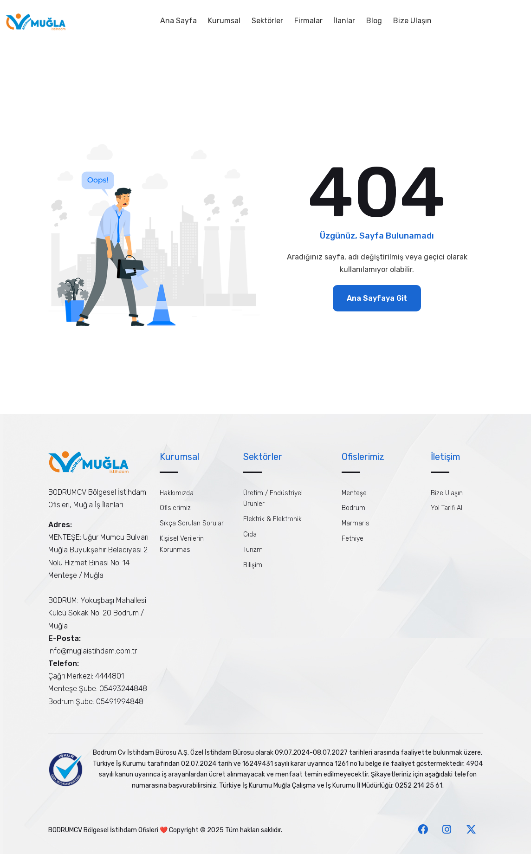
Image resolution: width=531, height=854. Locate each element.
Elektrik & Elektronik (272, 519)
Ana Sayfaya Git (377, 298)
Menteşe (354, 493)
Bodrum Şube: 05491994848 (95, 701)
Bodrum (353, 508)
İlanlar (344, 20)
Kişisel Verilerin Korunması (182, 544)
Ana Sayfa (178, 20)
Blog (374, 20)
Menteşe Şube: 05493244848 (97, 688)
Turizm (253, 550)
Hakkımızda (177, 493)
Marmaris (355, 523)
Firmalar (308, 20)
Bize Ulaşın (412, 20)
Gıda (250, 534)
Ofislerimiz (175, 508)
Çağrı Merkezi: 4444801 (86, 676)
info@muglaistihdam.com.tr (92, 651)
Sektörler (267, 20)
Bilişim (252, 565)
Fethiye (352, 539)
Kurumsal (224, 20)
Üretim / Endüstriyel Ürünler (273, 498)
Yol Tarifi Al (446, 508)
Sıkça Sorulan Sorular (192, 523)
